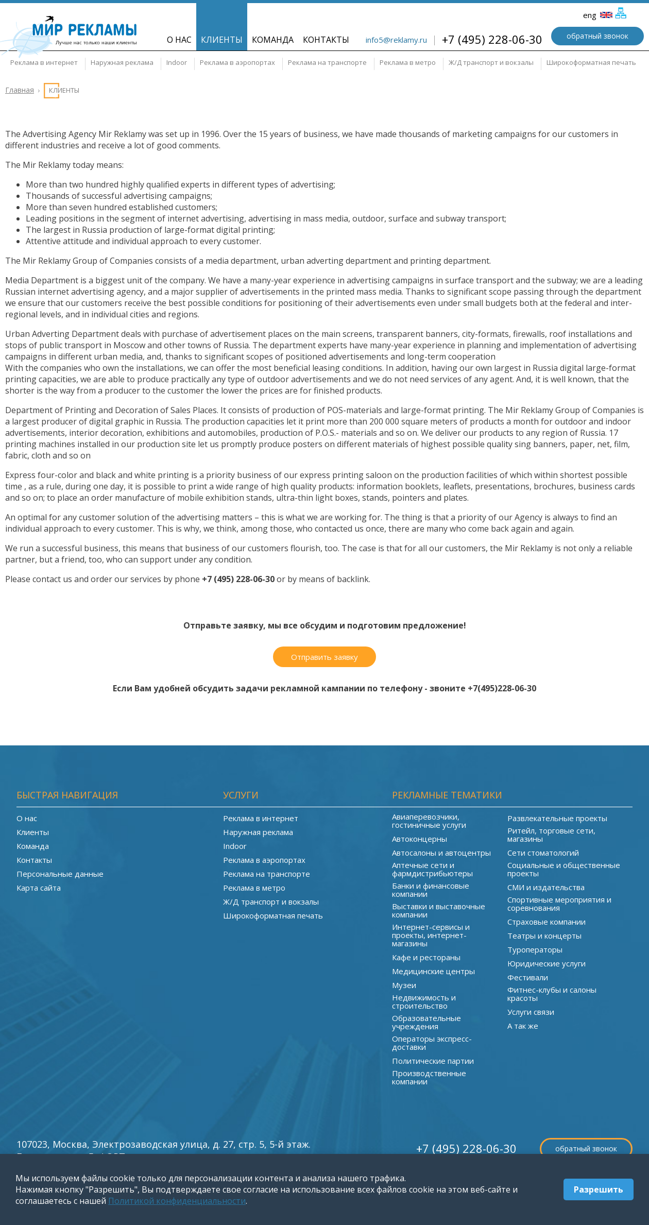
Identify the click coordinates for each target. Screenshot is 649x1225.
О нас (179, 39)
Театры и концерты (544, 935)
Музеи (404, 985)
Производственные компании (429, 1077)
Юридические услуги (546, 963)
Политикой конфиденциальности (177, 1200)
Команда (273, 39)
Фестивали (527, 977)
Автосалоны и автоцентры (441, 852)
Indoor (176, 62)
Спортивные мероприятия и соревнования (559, 903)
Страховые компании (546, 921)
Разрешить (598, 1189)
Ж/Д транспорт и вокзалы (491, 62)
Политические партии (433, 1061)
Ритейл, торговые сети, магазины (551, 834)
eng (597, 15)
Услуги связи (530, 1012)
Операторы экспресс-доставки (432, 1042)
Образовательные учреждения (426, 1022)
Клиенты (222, 39)
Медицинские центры (433, 971)
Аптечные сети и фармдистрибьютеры (432, 869)
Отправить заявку (324, 657)
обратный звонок (597, 36)
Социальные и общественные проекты (563, 869)
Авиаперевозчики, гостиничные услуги (429, 820)
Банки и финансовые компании (430, 889)
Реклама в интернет (44, 62)
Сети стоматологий (543, 852)
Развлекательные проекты (557, 818)
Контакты (326, 39)
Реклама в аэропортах (237, 62)
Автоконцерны (419, 839)
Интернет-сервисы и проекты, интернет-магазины (431, 935)
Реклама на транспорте (327, 62)
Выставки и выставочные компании (438, 910)
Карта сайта (38, 887)
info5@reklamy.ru (396, 40)
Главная (19, 90)
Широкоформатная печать (591, 62)
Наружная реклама (122, 62)
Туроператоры (534, 949)
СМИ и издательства (546, 887)
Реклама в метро (408, 62)
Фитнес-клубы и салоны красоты (551, 993)
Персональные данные (60, 874)
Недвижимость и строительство (424, 1001)
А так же (522, 1026)
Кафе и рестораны (426, 957)
